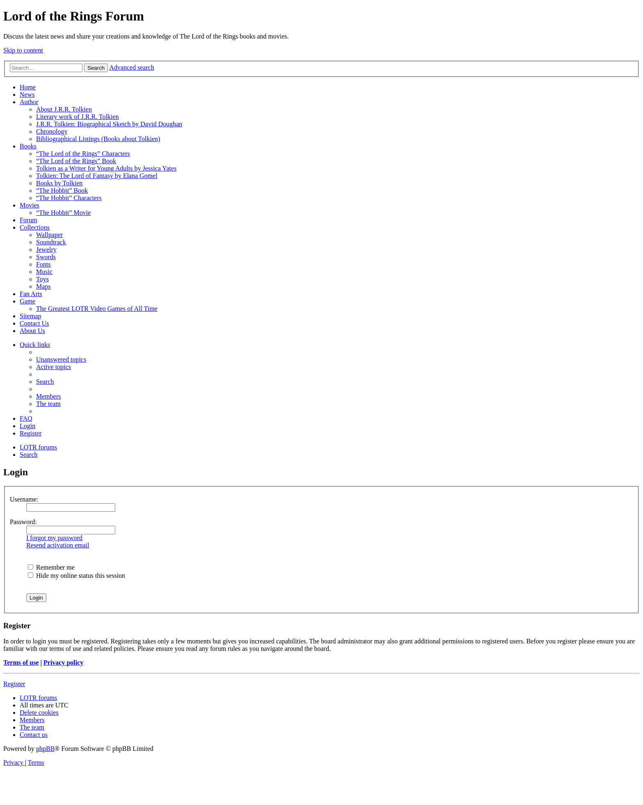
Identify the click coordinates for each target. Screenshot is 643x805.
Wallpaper (49, 234)
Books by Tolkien (59, 183)
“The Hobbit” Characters (69, 197)
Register (14, 683)
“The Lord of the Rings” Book (76, 160)
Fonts (43, 264)
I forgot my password (54, 537)
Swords (46, 256)
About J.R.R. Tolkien (64, 109)
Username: (24, 499)
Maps (43, 286)
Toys (42, 279)
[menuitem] (61, 359)
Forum (28, 220)
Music (44, 271)
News (27, 94)
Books (28, 146)
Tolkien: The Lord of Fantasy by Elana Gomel (96, 175)
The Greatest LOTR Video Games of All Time (96, 308)
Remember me (51, 567)
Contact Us (34, 323)
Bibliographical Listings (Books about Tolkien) (98, 138)
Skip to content (23, 50)
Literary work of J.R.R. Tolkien (77, 116)
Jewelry (46, 249)
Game (27, 301)
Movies (29, 205)
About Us (32, 330)
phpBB (45, 748)
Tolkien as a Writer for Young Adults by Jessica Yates (106, 168)
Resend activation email (57, 545)
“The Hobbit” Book (62, 190)
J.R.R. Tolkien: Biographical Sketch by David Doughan (109, 124)
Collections (35, 227)
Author (29, 101)
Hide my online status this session (76, 575)
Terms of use (21, 662)
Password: (23, 521)
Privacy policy (63, 662)
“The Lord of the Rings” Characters (83, 153)
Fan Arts (31, 293)
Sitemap (30, 315)
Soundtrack (51, 242)
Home (28, 87)
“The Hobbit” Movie (63, 212)
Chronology (51, 131)
